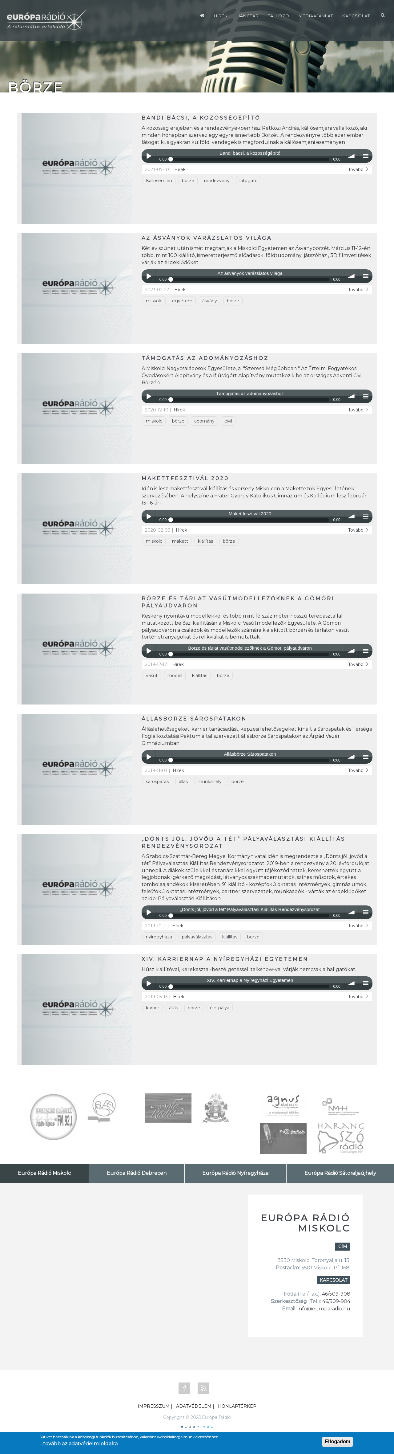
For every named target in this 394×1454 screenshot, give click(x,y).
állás (183, 781)
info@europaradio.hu (324, 1309)
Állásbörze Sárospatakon (194, 719)
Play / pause (148, 156)
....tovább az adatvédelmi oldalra (78, 1444)
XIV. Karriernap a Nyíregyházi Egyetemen (225, 959)
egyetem (182, 301)
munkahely (210, 781)
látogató (248, 180)
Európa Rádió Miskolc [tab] (44, 1173)
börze (188, 180)
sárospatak (157, 781)
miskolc (154, 301)
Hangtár (248, 15)
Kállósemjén (159, 180)
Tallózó (278, 15)
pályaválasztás (197, 937)
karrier (152, 1008)
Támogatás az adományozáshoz (205, 358)
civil (228, 421)
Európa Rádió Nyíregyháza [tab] (235, 1173)
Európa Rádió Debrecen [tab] (137, 1173)
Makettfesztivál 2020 (185, 478)
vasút (152, 675)
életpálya (219, 1008)
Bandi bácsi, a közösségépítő (201, 118)
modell (174, 675)
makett (180, 541)
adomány (204, 421)
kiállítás (205, 541)
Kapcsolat (356, 15)
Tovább (358, 169)
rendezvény (217, 180)
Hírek (220, 15)
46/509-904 (335, 1301)
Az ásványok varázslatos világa (207, 238)
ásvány (209, 301)
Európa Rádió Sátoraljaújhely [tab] (340, 1173)
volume (351, 156)
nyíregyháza (159, 937)
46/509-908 (336, 1294)
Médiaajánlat (316, 15)
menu (365, 156)
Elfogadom (337, 1441)
